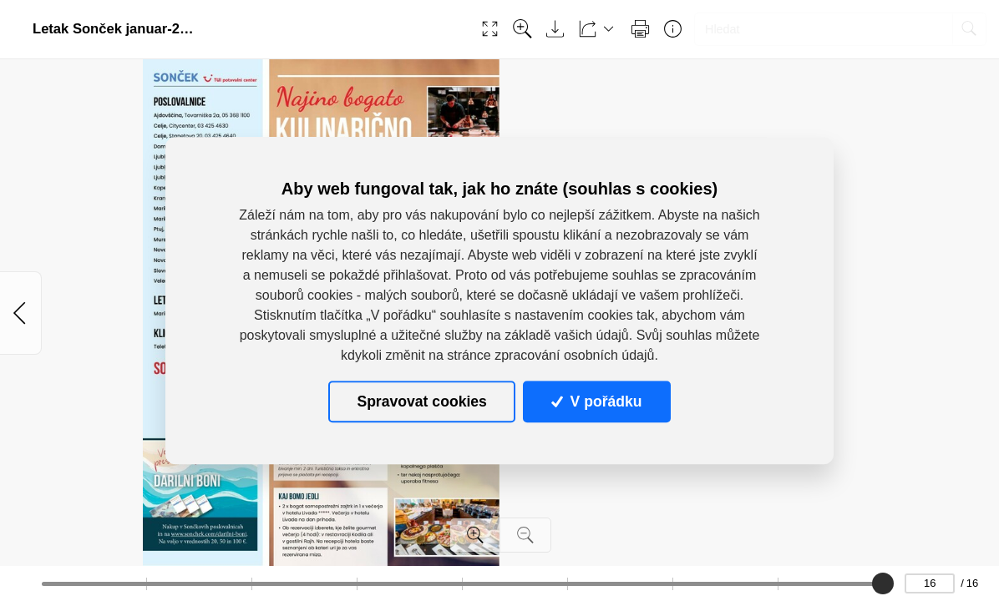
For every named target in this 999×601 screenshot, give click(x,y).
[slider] (882, 583)
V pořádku (596, 401)
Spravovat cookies (421, 401)
